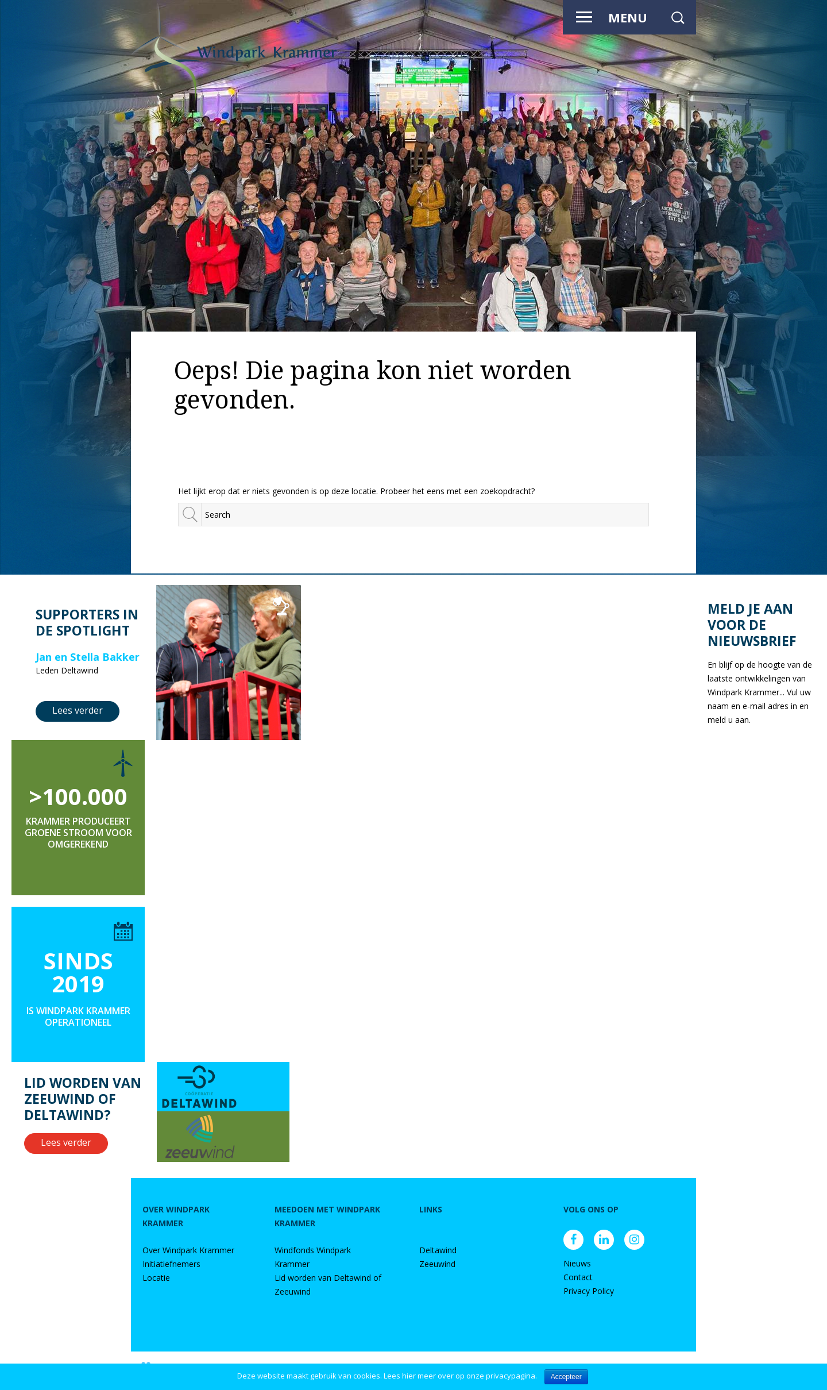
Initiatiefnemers (171, 1263)
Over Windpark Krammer (188, 1250)
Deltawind (438, 1250)
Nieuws (577, 1263)
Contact (578, 1277)
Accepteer (566, 1377)
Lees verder (77, 710)
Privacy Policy (588, 1290)
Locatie (156, 1277)
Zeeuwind (437, 1263)
